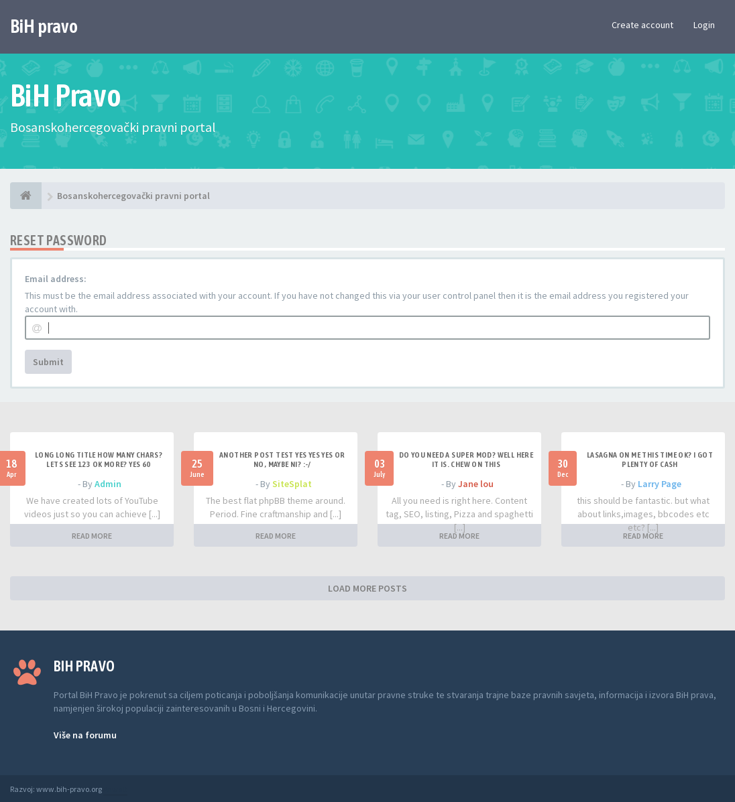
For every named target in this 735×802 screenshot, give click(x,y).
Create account (642, 25)
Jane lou (476, 484)
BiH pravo (44, 26)
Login (704, 25)
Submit (48, 362)
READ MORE (92, 536)
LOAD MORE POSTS (367, 588)
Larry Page (659, 484)
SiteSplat (292, 484)
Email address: (56, 279)
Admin (108, 484)
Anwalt (115, 789)
